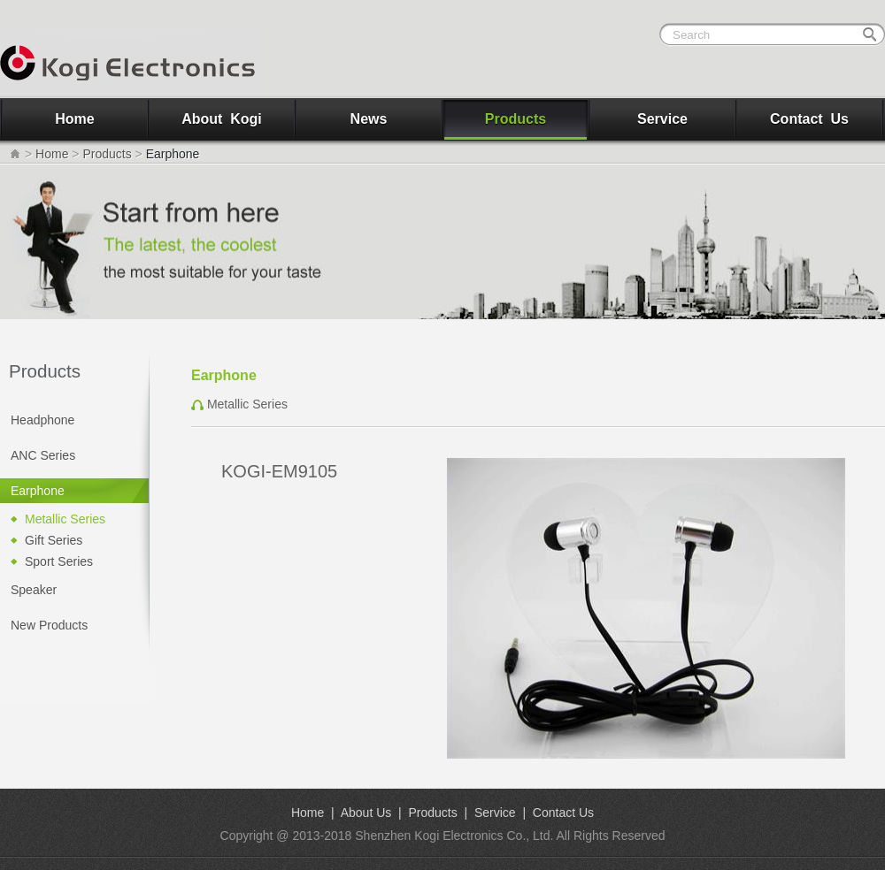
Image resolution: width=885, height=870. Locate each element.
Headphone (42, 420)
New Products (49, 625)
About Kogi (221, 118)
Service (662, 118)
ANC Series (43, 455)
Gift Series (53, 540)
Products (515, 118)
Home (74, 118)
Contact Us (809, 118)
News (369, 118)
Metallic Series (65, 519)
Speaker (34, 590)
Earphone (38, 491)
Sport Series (59, 561)
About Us (366, 812)
